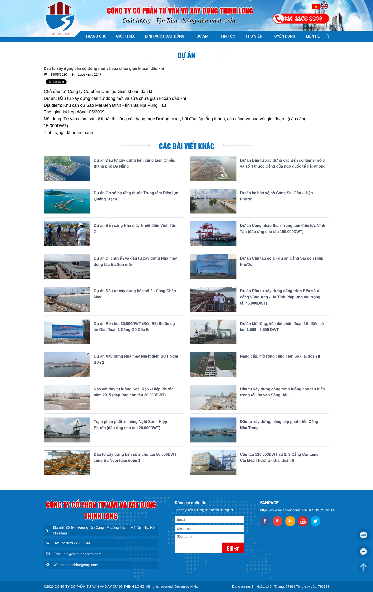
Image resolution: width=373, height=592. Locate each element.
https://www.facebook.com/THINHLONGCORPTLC (297, 510)
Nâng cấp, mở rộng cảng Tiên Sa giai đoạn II (280, 356)
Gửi (230, 548)
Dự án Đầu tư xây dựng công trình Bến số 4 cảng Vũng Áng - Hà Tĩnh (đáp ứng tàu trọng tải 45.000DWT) (280, 297)
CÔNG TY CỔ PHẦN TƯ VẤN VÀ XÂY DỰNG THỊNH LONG (99, 586)
